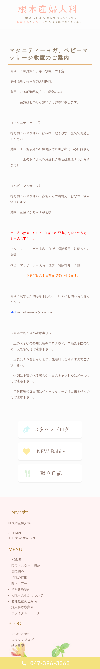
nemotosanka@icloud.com (36, 312)
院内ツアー (19, 583)
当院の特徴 (19, 577)
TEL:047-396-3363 (21, 538)
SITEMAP (15, 533)
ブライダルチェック (25, 613)
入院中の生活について (27, 595)
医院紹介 (17, 571)
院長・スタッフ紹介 (25, 565)
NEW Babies (20, 633)
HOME (16, 559)
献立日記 (17, 645)
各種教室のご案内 (24, 601)
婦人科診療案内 (22, 607)
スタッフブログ (22, 639)
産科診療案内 (20, 589)
